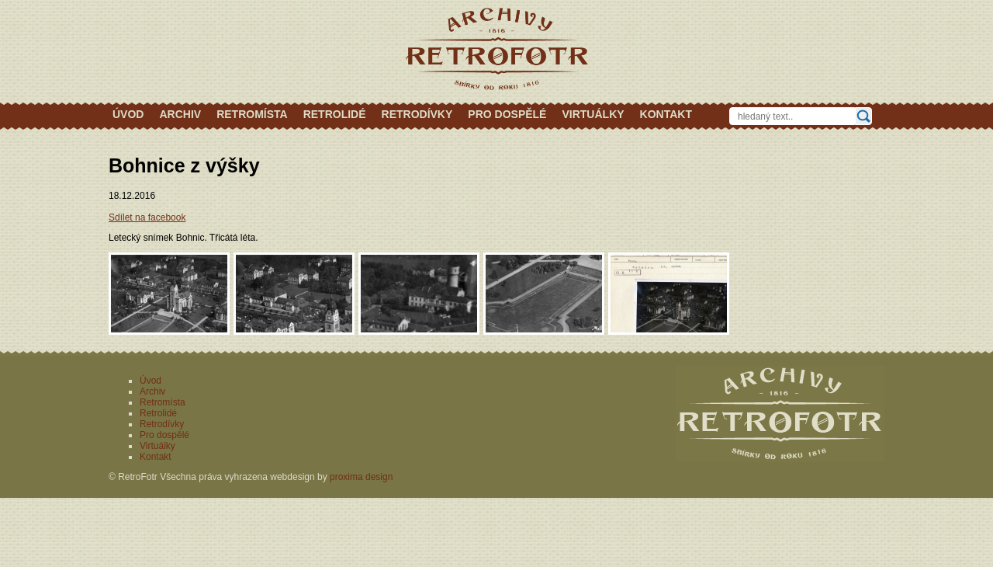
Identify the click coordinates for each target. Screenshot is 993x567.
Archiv (180, 114)
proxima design (361, 476)
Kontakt (666, 114)
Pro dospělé (507, 114)
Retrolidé (334, 114)
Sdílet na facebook (147, 217)
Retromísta (252, 114)
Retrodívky (417, 114)
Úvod (128, 114)
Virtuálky (593, 114)
